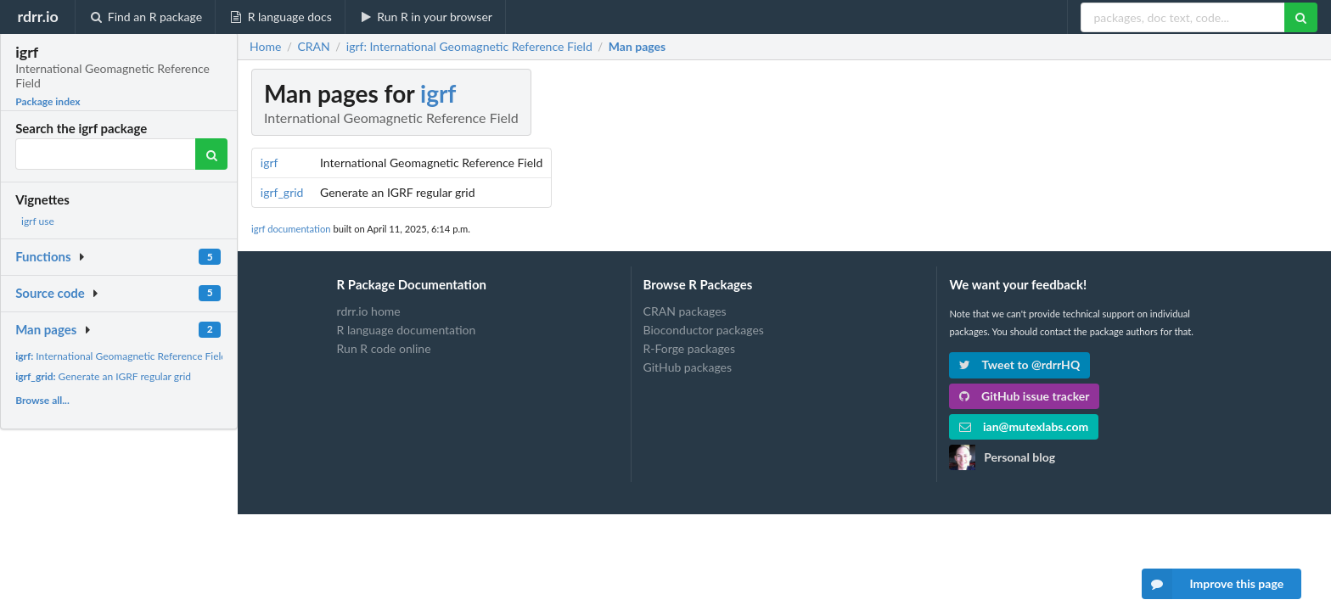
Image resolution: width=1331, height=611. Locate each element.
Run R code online (384, 348)
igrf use (37, 221)
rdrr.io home (369, 311)
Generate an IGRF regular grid (103, 376)
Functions (42, 256)
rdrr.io (37, 16)
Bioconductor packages (703, 329)
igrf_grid (282, 192)
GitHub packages (688, 367)
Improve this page (1213, 584)
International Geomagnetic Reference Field (121, 356)
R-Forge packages (689, 348)
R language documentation (406, 329)
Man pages (45, 329)
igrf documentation (291, 228)
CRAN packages (685, 311)
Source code (50, 292)
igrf (438, 93)
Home (265, 47)
